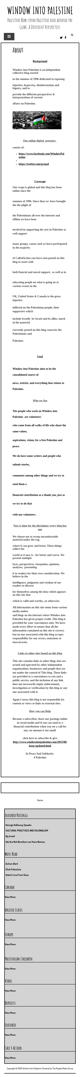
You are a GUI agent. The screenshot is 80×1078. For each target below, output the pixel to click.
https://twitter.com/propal (34, 164)
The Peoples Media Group (62, 1068)
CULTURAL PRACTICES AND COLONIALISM (27, 830)
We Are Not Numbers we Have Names (25, 841)
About (18, 49)
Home (40, 800)
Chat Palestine (13, 869)
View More (10, 897)
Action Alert (12, 863)
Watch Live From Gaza (17, 874)
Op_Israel (10, 836)
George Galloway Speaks (19, 825)
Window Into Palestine (40, 10)
